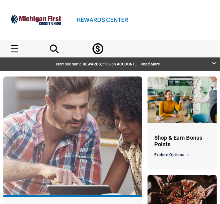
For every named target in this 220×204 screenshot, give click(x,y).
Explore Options (172, 155)
